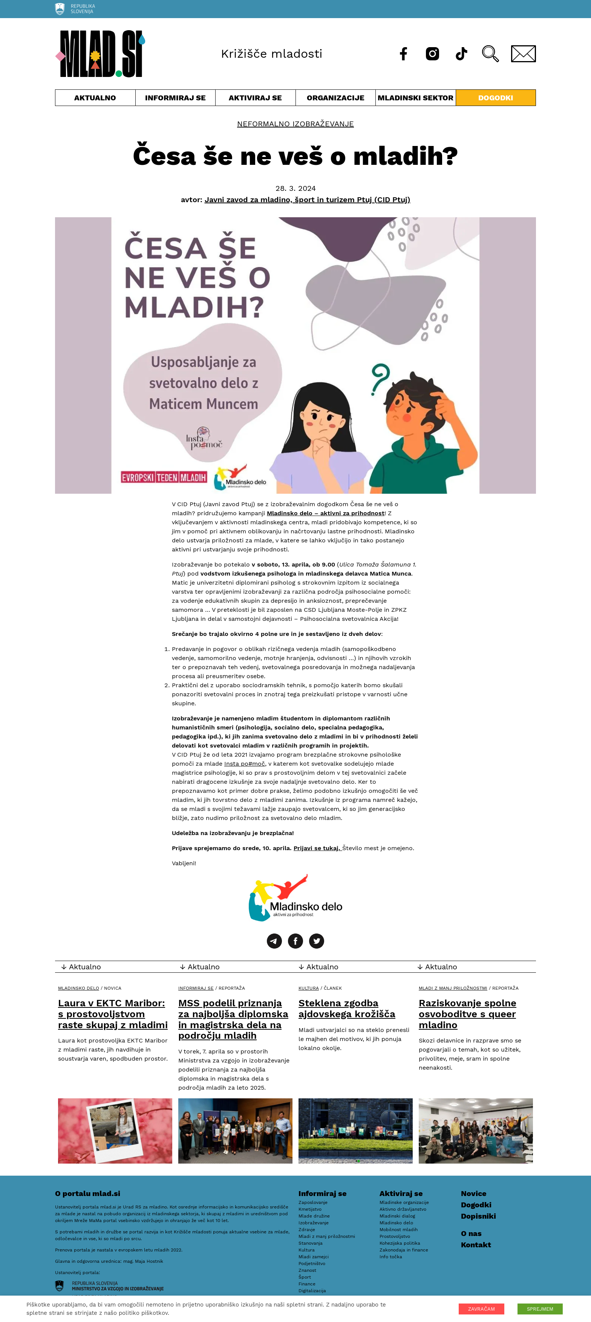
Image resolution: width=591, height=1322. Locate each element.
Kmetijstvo (310, 1209)
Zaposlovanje (313, 1202)
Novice (474, 1193)
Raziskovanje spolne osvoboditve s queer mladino (467, 1013)
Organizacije (336, 99)
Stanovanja (311, 1243)
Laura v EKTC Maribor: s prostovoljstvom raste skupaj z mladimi (113, 1013)
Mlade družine (314, 1216)
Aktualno (95, 99)
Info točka (391, 1256)
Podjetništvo (312, 1263)
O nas (471, 1233)
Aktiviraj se (256, 99)
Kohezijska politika (400, 1243)
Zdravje (307, 1229)
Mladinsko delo (78, 988)
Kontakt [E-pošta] (476, 1244)
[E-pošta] (523, 53)
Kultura (309, 988)
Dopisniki (478, 1216)
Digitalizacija (312, 1290)
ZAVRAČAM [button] (481, 1309)
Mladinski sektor (416, 99)
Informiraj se (176, 99)
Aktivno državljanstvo (403, 1209)
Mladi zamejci (314, 1256)
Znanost (307, 1270)
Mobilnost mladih (399, 1229)
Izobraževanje (314, 1222)
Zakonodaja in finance (404, 1250)
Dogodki (495, 97)
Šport (305, 1277)
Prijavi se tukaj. (318, 848)
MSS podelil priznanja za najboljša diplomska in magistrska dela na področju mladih (233, 1019)
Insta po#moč (244, 763)
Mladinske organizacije (404, 1202)
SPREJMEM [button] (540, 1309)
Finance (307, 1284)
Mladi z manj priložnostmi (453, 988)
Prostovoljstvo (395, 1236)
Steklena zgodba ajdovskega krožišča (347, 1008)
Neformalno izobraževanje (295, 123)
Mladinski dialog (397, 1216)
